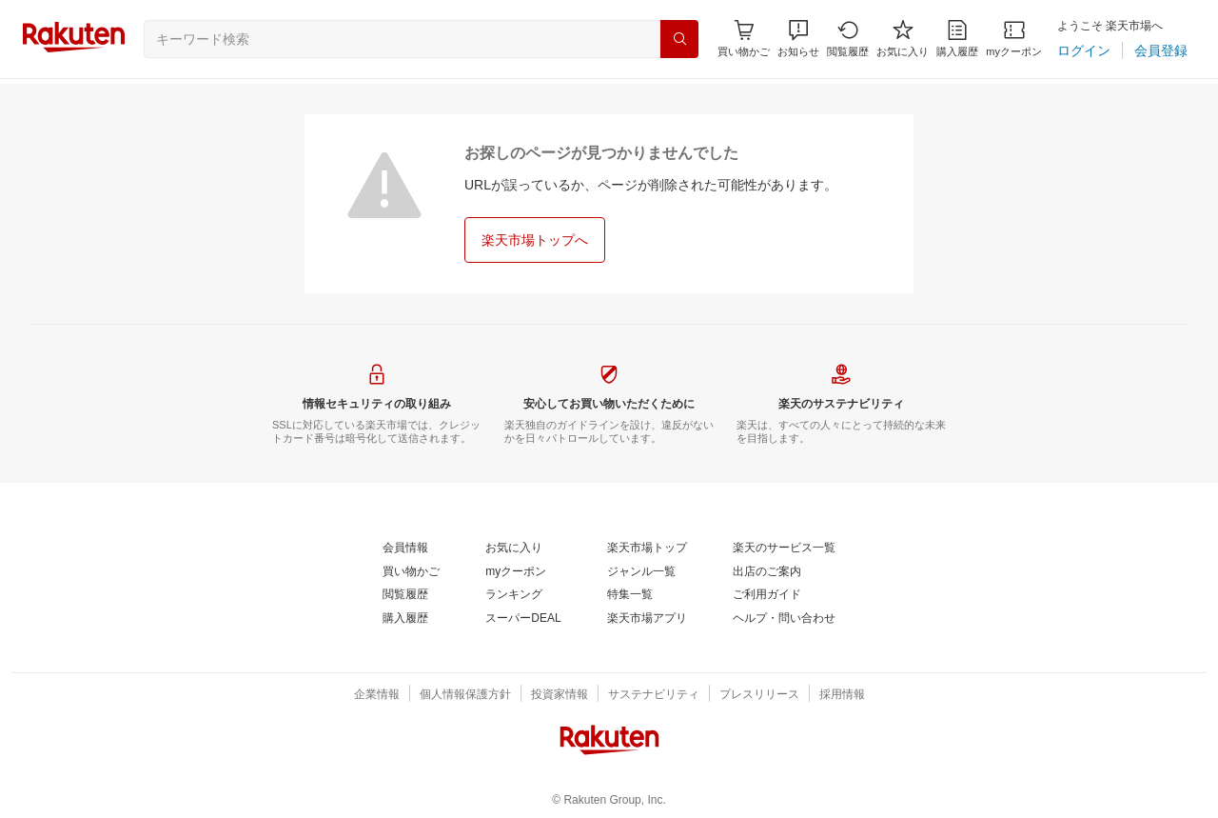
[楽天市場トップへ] (534, 240)
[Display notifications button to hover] (743, 38)
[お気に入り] (902, 38)
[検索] (679, 39)
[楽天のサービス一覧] (784, 548)
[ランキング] (513, 595)
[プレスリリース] (759, 695)
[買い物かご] (411, 572)
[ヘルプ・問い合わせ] (784, 619)
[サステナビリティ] (653, 695)
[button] (798, 38)
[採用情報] (842, 695)
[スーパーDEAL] (522, 619)
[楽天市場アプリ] (647, 619)
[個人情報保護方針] (465, 695)
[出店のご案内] (767, 572)
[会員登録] (1161, 50)
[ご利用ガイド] (767, 595)
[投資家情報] (559, 695)
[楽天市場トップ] (647, 548)
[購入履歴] (957, 38)
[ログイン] (1083, 50)
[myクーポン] (1014, 38)
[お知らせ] (798, 38)
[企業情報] (377, 695)
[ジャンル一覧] (641, 572)
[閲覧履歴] (848, 38)
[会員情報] (405, 548)
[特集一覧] (630, 595)
